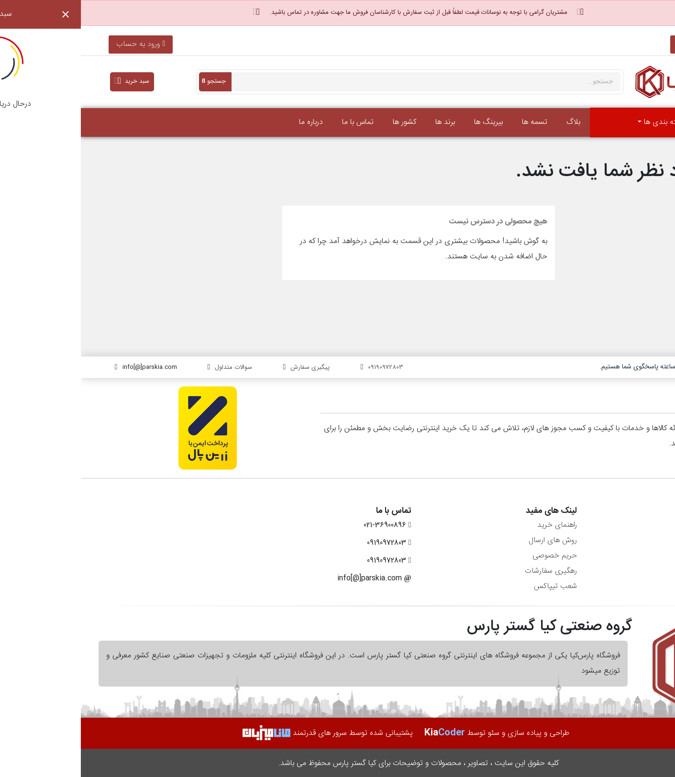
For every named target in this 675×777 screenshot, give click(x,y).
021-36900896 (618, 44)
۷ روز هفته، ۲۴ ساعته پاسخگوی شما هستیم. (577, 367)
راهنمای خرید (476, 525)
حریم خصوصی (474, 555)
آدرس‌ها (650, 571)
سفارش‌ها (647, 540)
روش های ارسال (472, 540)
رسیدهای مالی (640, 555)
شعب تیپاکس (474, 586)
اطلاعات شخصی (637, 525)
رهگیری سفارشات (470, 571)
